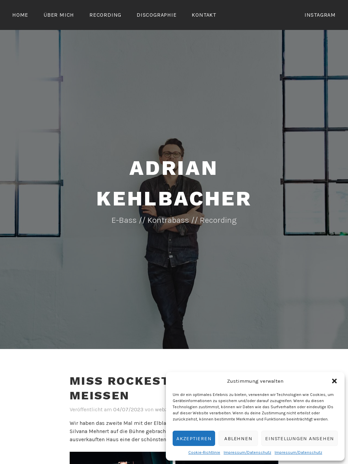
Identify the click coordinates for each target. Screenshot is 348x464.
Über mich (59, 15)
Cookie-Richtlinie (204, 452)
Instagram (320, 15)
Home (20, 15)
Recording (105, 15)
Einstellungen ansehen (299, 438)
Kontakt (204, 15)
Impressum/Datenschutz (247, 452)
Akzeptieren (193, 438)
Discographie (157, 15)
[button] (334, 381)
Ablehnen (238, 438)
